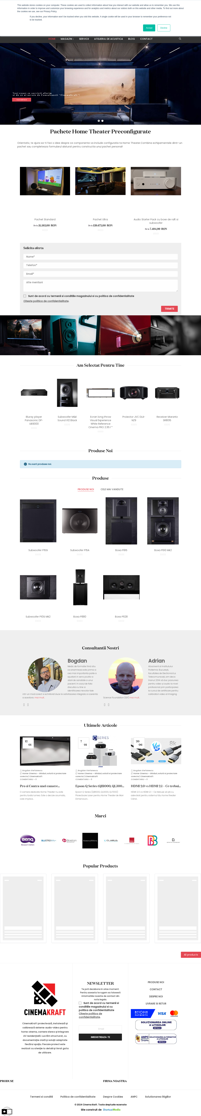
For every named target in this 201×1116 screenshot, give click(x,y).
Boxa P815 (121, 550)
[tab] (86, 489)
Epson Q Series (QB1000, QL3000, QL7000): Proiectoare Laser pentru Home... (100, 786)
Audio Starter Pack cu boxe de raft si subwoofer (156, 221)
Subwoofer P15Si (38, 550)
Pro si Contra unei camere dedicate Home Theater (39, 786)
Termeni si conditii (41, 1096)
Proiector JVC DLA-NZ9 (133, 418)
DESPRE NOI (156, 996)
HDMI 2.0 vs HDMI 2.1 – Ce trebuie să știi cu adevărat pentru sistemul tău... (156, 786)
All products (191, 954)
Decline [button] (163, 28)
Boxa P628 (121, 616)
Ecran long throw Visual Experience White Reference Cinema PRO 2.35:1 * (100, 422)
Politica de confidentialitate (77, 1096)
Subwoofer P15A (79, 550)
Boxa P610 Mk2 (163, 550)
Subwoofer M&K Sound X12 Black (67, 418)
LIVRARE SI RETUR (156, 1003)
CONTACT (156, 989)
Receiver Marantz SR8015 (167, 418)
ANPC (134, 1096)
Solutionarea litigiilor (158, 1096)
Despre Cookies (113, 1096)
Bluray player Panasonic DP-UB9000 (34, 420)
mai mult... (39, 697)
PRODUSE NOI (156, 982)
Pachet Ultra (100, 219)
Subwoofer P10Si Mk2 (38, 616)
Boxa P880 (79, 616)
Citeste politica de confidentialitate (46, 301)
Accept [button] (149, 28)
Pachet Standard (45, 219)
